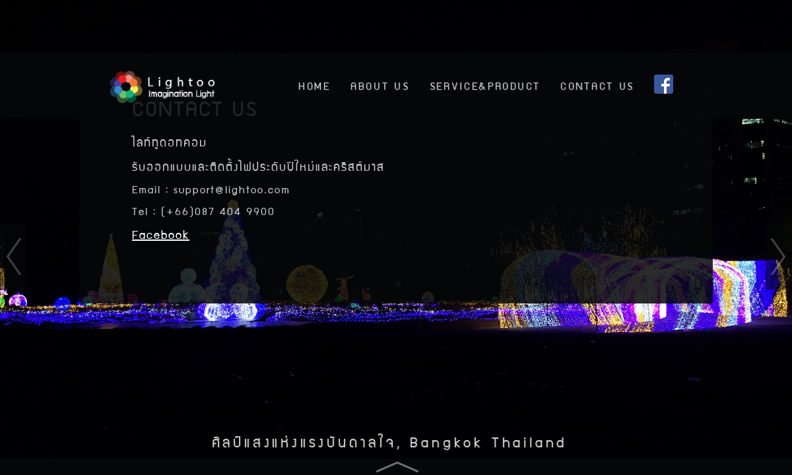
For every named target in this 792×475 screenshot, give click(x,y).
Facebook (160, 233)
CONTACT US (597, 85)
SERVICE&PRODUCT (485, 85)
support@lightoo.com (232, 189)
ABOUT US (380, 85)
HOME (314, 85)
